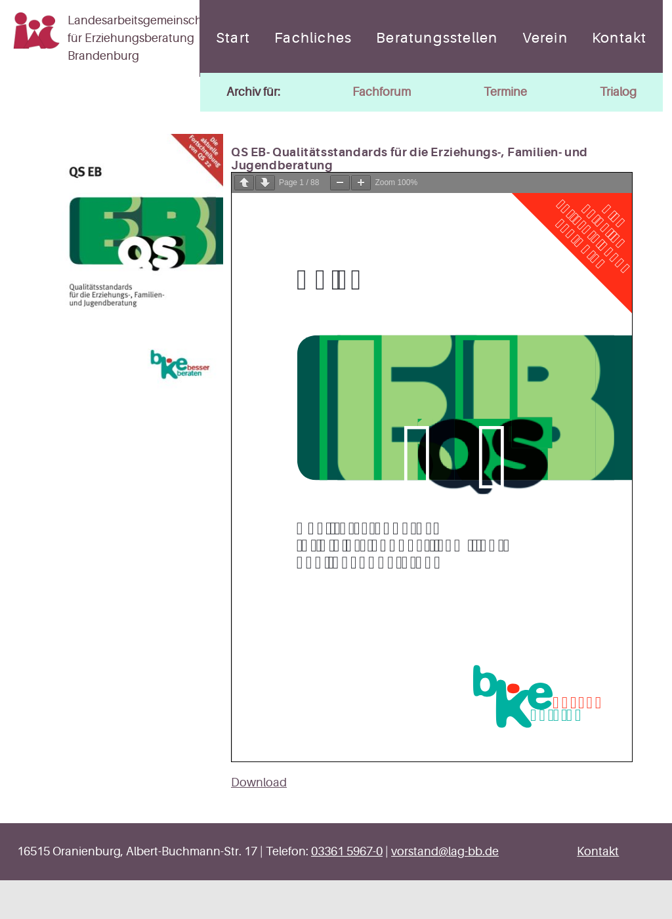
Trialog (618, 91)
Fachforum (381, 91)
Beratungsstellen (436, 38)
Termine (505, 91)
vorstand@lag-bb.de (445, 851)
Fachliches (313, 38)
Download (259, 782)
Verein (545, 38)
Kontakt (619, 38)
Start (233, 38)
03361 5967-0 (347, 851)
